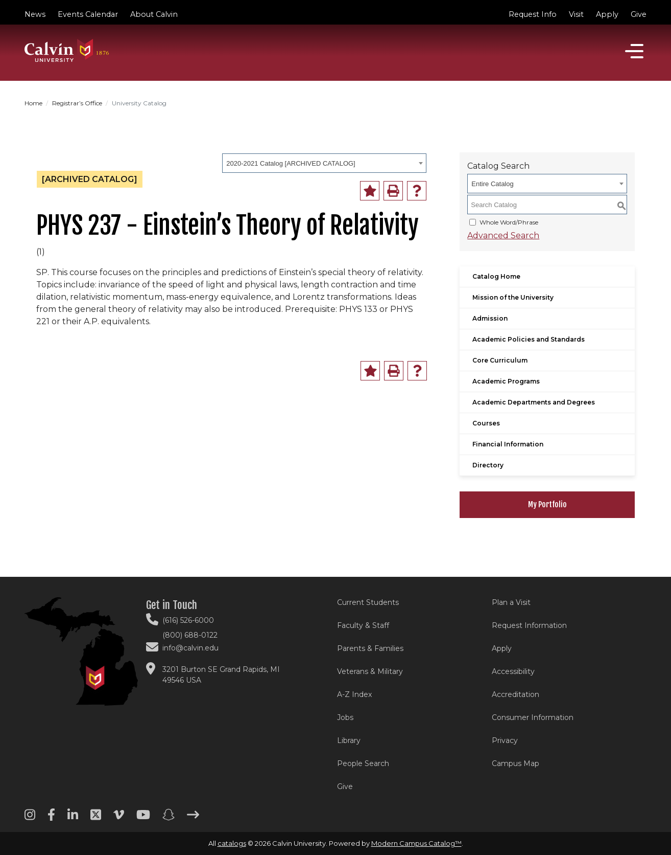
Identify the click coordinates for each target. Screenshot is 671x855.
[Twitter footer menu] (95, 818)
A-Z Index (354, 694)
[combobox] (324, 163)
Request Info (533, 14)
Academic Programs (506, 381)
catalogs (232, 843)
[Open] (634, 51)
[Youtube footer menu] (143, 818)
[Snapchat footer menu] (168, 818)
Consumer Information (532, 717)
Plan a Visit (511, 602)
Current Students (368, 602)
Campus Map (515, 763)
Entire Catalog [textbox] (492, 184)
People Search (363, 763)
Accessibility (513, 671)
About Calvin (154, 14)
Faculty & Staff (363, 625)
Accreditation (515, 694)
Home (33, 103)
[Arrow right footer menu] (193, 818)
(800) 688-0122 (190, 635)
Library (349, 740)
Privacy (505, 740)
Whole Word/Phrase (509, 222)
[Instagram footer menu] (30, 818)
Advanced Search (503, 235)
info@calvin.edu (190, 647)
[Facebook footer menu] (51, 818)
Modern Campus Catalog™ (416, 843)
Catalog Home (496, 276)
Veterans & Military (370, 671)
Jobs (345, 717)
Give (638, 14)
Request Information (529, 625)
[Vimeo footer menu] (118, 818)
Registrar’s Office (77, 103)
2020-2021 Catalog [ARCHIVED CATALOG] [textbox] (290, 163)
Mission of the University (513, 297)
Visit (576, 14)
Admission (490, 318)
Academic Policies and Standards (528, 339)
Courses (486, 423)
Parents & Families (370, 648)
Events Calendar (88, 14)
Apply (607, 14)
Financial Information (507, 444)
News (35, 14)
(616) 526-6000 (188, 620)
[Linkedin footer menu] (72, 818)
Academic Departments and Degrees (533, 402)
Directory (488, 465)
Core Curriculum (500, 360)
